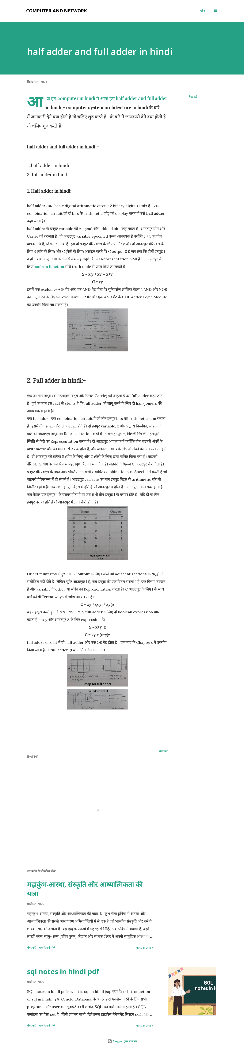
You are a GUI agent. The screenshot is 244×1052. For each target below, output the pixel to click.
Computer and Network (56, 10)
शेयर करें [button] (193, 97)
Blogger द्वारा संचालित (122, 1041)
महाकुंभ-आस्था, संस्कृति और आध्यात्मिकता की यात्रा (85, 889)
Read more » (144, 947)
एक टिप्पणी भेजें (47, 947)
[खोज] (202, 10)
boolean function (49, 266)
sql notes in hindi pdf (63, 971)
